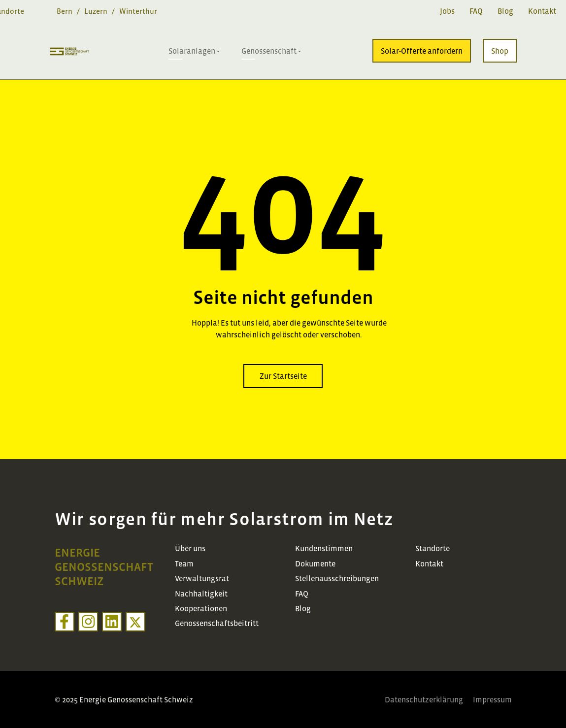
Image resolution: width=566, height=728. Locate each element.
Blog (505, 10)
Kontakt (542, 10)
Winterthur (138, 11)
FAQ (476, 10)
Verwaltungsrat (202, 578)
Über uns (190, 548)
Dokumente (315, 563)
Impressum (492, 699)
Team (184, 563)
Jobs (447, 10)
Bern (64, 11)
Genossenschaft (269, 50)
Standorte (432, 548)
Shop (499, 50)
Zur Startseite (283, 375)
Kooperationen (201, 608)
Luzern (95, 11)
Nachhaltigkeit (201, 593)
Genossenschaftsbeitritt (217, 623)
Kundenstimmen (324, 548)
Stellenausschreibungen (337, 578)
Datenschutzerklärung (424, 699)
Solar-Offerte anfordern (422, 50)
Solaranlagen (191, 50)
